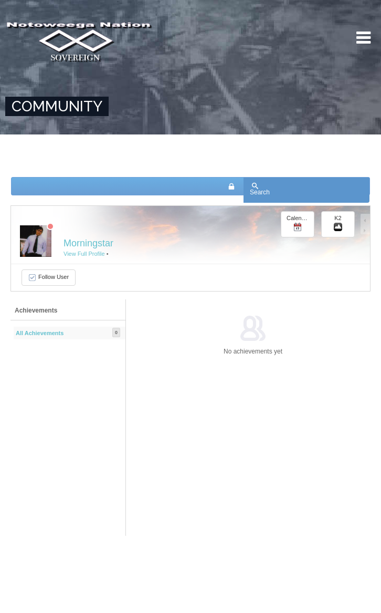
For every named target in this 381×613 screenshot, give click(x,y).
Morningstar (88, 243)
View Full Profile (84, 254)
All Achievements (40, 333)
